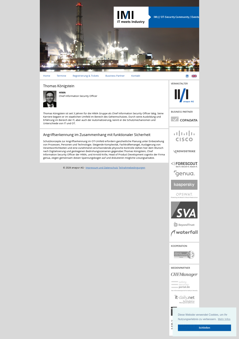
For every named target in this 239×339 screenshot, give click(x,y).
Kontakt (135, 75)
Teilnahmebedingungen (132, 167)
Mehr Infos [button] (224, 319)
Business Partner (115, 75)
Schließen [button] (204, 327)
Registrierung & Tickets (86, 75)
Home (46, 75)
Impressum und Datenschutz (102, 167)
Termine (61, 75)
